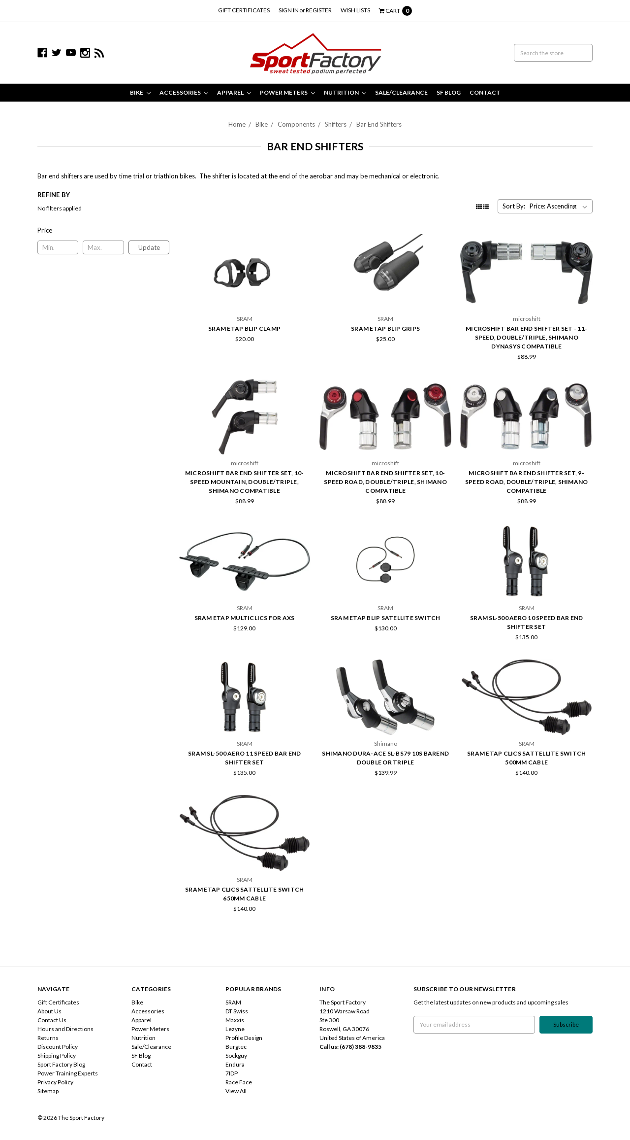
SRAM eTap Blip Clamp (244, 328)
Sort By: (514, 206)
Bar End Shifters (379, 124)
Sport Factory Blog (61, 1064)
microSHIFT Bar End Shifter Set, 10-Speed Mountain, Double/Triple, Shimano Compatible (244, 481)
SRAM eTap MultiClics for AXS (244, 618)
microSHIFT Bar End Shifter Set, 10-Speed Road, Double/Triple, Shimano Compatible (385, 481)
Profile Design (243, 1037)
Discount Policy (57, 1046)
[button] (103, 230)
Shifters (335, 124)
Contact (485, 92)
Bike (140, 92)
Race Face (238, 1082)
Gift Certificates (244, 10)
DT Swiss (236, 1011)
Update (149, 247)
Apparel (234, 92)
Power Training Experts (67, 1073)
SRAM (233, 1002)
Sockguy (236, 1055)
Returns (48, 1037)
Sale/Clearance (401, 92)
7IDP (231, 1073)
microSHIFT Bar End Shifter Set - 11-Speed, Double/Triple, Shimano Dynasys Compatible (526, 337)
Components (296, 124)
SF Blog (449, 92)
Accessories (183, 92)
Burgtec (236, 1046)
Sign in (289, 10)
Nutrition (345, 92)
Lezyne (235, 1029)
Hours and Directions (65, 1029)
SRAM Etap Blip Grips (385, 328)
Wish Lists (355, 10)
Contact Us (51, 1020)
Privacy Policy (55, 1082)
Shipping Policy (56, 1055)
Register (319, 10)
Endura (235, 1064)
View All (236, 1091)
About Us (49, 1011)
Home (237, 124)
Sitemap (48, 1091)
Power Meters (287, 92)
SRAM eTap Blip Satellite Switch (386, 618)
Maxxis (234, 1020)
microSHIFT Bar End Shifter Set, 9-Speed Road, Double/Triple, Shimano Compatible (526, 481)
